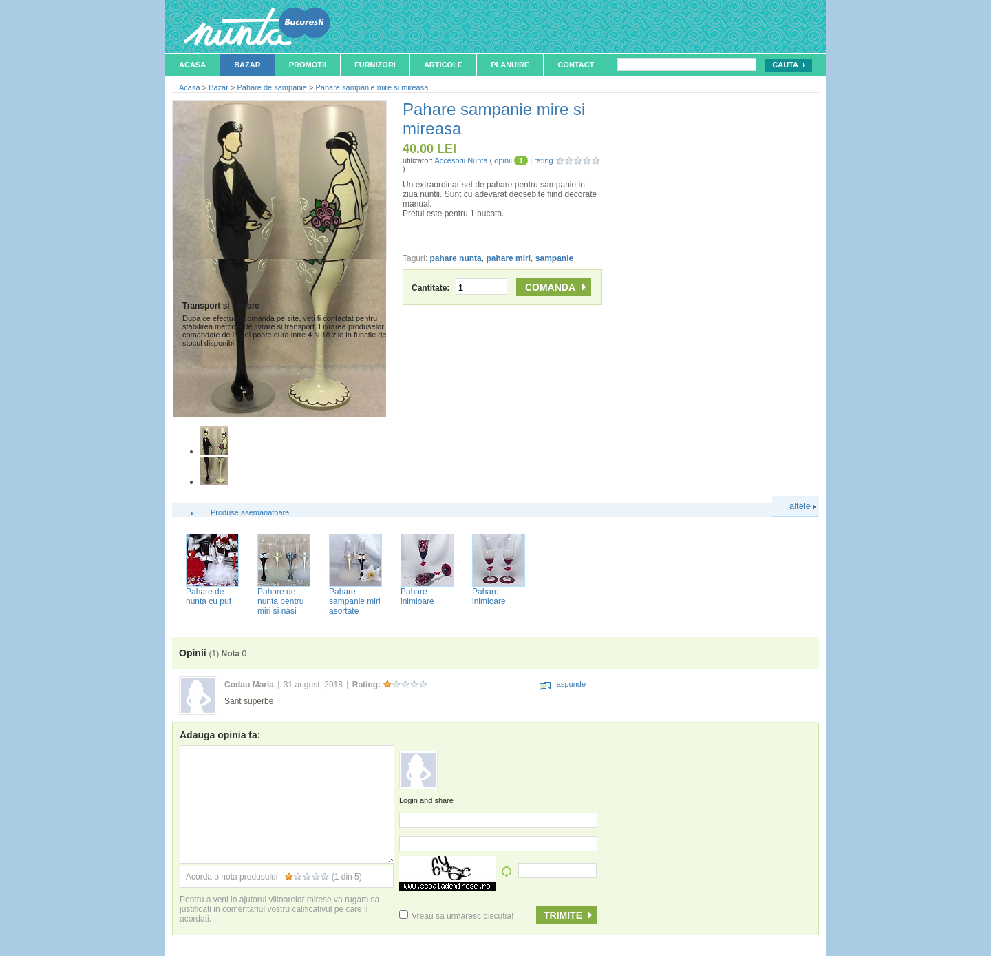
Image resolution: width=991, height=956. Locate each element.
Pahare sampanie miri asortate (355, 601)
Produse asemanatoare (250, 512)
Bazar (247, 65)
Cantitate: (459, 288)
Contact (575, 65)
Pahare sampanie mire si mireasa (371, 87)
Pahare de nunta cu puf (208, 596)
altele (802, 506)
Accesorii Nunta (460, 160)
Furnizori (375, 65)
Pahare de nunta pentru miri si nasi (280, 601)
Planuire (510, 65)
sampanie (554, 258)
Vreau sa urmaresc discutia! (456, 916)
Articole (443, 65)
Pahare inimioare (417, 596)
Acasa (192, 65)
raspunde (563, 684)
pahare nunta (455, 258)
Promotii (307, 65)
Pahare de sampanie (272, 87)
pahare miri (508, 258)
